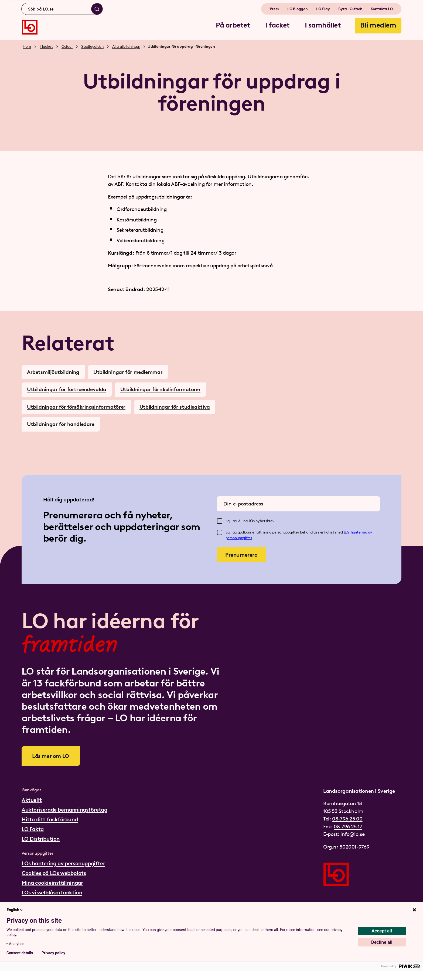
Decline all (382, 942)
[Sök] (97, 9)
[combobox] (62, 9)
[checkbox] (219, 521)
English (15, 910)
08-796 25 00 (347, 819)
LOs (347, 532)
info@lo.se (352, 834)
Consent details (19, 953)
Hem (27, 46)
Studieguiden (92, 46)
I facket (46, 46)
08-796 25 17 (348, 826)
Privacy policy (53, 953)
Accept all (381, 931)
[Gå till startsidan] (30, 27)
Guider (67, 46)
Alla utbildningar (126, 46)
